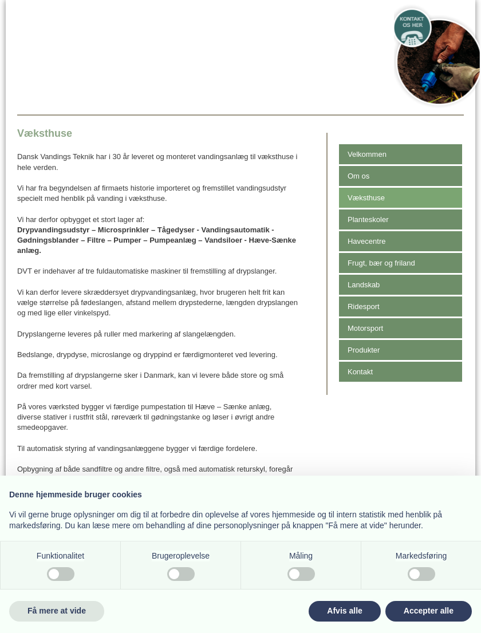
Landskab (364, 284)
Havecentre (366, 241)
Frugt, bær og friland (381, 263)
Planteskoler (368, 219)
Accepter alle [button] (429, 610)
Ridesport (364, 306)
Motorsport (365, 328)
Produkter (364, 350)
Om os (358, 176)
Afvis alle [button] (344, 610)
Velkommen (367, 154)
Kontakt (360, 371)
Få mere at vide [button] (56, 610)
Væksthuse (366, 197)
